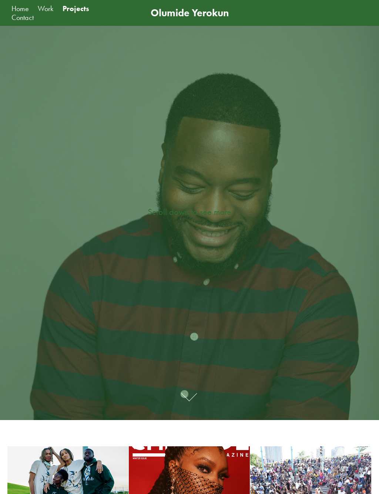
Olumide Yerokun (190, 13)
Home (20, 8)
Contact (22, 17)
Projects (76, 8)
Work (45, 8)
